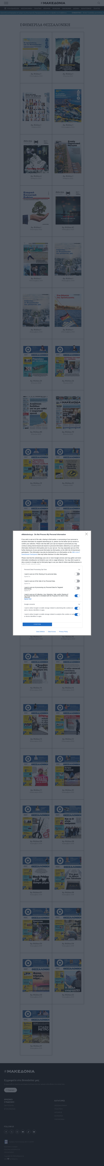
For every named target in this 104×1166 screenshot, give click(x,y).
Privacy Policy (63, 631)
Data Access (52, 631)
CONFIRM (37, 624)
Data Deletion (40, 631)
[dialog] (52, 583)
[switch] (77, 574)
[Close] (87, 535)
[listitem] (52, 569)
